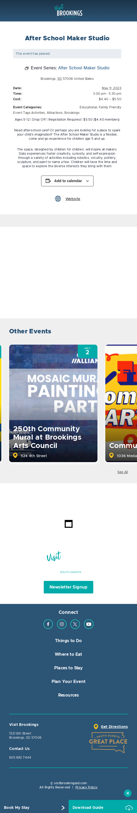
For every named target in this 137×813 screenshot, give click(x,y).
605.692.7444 (20, 757)
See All (122, 472)
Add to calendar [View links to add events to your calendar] (68, 181)
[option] (53, 403)
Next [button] (123, 332)
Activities (38, 112)
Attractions (55, 112)
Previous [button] (108, 332)
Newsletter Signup (68, 587)
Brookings (72, 112)
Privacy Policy (86, 787)
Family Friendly (110, 107)
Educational (88, 107)
